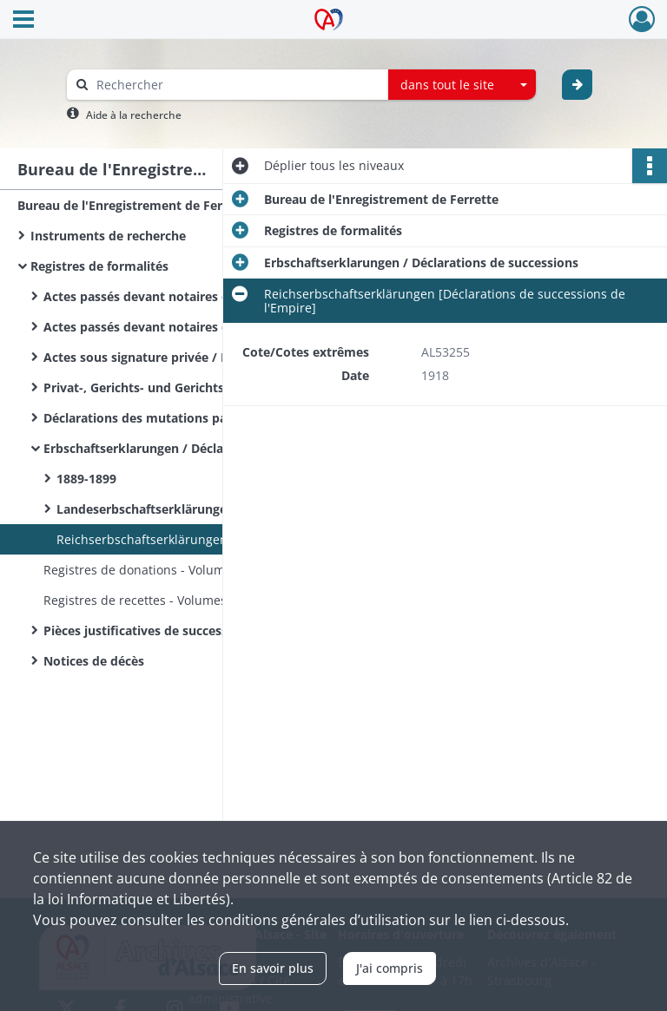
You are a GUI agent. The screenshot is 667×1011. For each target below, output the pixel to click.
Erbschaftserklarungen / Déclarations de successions (200, 448)
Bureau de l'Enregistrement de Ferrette (134, 205)
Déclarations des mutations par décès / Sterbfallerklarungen (217, 418)
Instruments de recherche (108, 235)
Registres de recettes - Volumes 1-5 (145, 600)
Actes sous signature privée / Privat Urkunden (181, 357)
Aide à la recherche (134, 115)
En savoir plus (273, 968)
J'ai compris (389, 968)
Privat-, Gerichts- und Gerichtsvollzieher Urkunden (195, 387)
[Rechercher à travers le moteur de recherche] (236, 84)
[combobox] (462, 85)
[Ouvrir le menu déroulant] (23, 20)
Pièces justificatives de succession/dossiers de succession (215, 630)
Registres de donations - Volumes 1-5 (151, 569)
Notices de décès (93, 661)
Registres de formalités (99, 266)
